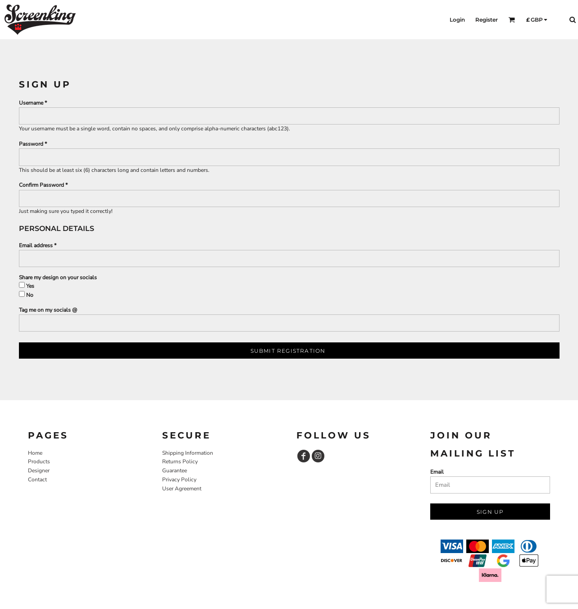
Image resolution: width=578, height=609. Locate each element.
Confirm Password (41, 185)
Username (31, 102)
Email (437, 471)
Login (457, 19)
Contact (37, 479)
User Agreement (181, 488)
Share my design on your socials (58, 277)
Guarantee (174, 470)
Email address (36, 245)
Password (31, 144)
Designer (39, 470)
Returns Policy (180, 461)
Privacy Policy (179, 479)
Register (486, 19)
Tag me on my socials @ (48, 310)
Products (39, 461)
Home (35, 453)
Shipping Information (187, 453)
